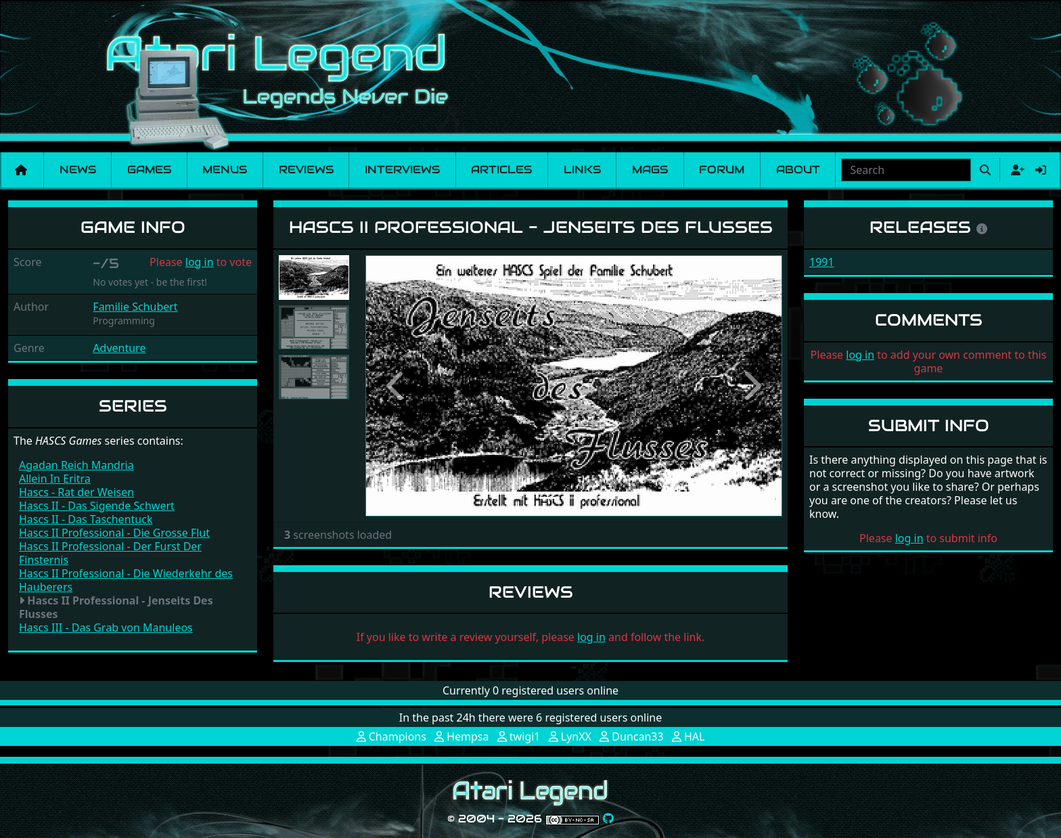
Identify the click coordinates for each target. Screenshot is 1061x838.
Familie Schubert (135, 306)
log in (199, 262)
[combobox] (906, 169)
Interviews (402, 169)
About (798, 169)
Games (149, 169)
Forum (721, 169)
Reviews (306, 169)
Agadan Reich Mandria (76, 465)
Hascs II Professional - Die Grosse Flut (114, 532)
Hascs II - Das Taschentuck (85, 519)
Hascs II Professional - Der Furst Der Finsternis (110, 553)
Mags (650, 169)
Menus (224, 169)
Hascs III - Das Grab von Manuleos (106, 627)
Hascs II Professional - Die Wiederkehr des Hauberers (126, 580)
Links (582, 169)
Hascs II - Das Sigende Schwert (97, 505)
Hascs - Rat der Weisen (76, 492)
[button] (396, 385)
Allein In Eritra (55, 478)
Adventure (119, 347)
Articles (501, 169)
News (78, 169)
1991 (821, 262)
